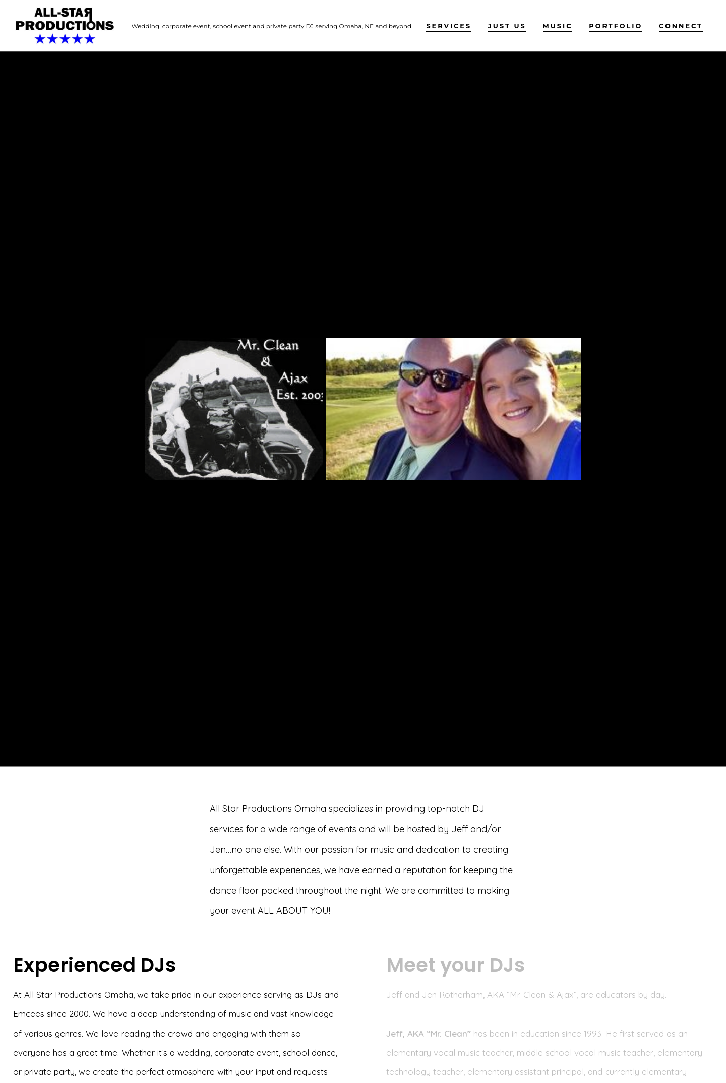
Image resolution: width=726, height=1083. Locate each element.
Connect (681, 26)
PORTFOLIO (615, 26)
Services (448, 26)
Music (558, 26)
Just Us (507, 26)
